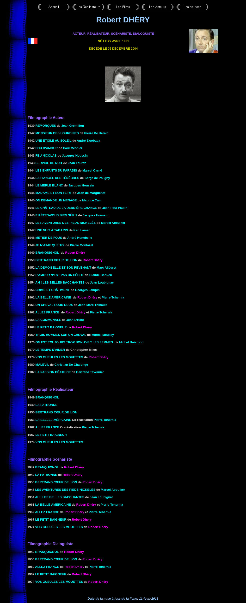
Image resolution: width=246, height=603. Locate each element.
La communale (48, 320)
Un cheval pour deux (54, 305)
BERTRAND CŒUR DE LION (56, 260)
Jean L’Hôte (75, 320)
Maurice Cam (92, 200)
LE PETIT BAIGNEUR (51, 327)
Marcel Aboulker (113, 223)
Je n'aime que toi (50, 245)
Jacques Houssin (75, 155)
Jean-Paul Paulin (114, 208)
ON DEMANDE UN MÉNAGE (56, 200)
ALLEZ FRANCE (47, 312)
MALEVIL (42, 364)
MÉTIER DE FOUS (49, 237)
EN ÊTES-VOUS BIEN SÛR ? (56, 215)
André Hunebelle (79, 237)
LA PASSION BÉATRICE (53, 372)
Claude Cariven (100, 275)
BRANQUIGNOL (47, 252)
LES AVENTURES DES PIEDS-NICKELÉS (66, 223)
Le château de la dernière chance (66, 208)
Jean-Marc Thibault (92, 305)
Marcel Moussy (103, 335)
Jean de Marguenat (91, 193)
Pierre (113, 297)
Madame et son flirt (54, 193)
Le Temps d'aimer (50, 349)
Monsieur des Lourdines (57, 133)
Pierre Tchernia (105, 420)
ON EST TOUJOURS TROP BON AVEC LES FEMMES (74, 342)
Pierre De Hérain (96, 133)
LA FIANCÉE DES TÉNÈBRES (57, 178)
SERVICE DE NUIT (49, 163)
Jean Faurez (77, 163)
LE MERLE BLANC (49, 185)
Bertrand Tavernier (90, 372)
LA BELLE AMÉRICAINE (53, 297)
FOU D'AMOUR (47, 148)
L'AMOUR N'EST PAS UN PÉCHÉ (60, 275)
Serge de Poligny (97, 178)
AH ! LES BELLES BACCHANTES (60, 282)
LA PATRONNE (46, 405)
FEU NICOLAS (46, 155)
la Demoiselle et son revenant (63, 267)
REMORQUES (46, 125)
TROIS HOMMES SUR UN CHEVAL (61, 335)
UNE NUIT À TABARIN (52, 230)
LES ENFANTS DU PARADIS (56, 170)
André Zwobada (88, 140)
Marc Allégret (106, 267)
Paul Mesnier (72, 148)
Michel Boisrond (131, 342)
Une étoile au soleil (54, 140)
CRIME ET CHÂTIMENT (53, 290)
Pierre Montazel (81, 245)
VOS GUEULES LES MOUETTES (59, 357)
